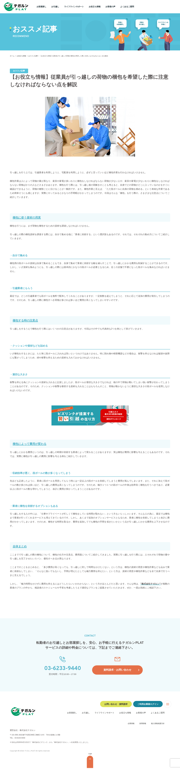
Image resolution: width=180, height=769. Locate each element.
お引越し (55, 6)
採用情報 (142, 724)
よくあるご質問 (127, 6)
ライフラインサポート (74, 6)
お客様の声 (110, 6)
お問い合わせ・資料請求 (116, 704)
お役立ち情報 (95, 6)
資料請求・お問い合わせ (117, 671)
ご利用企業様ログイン (147, 704)
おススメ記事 (33, 56)
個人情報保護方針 (158, 724)
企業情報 (131, 724)
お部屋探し (41, 6)
